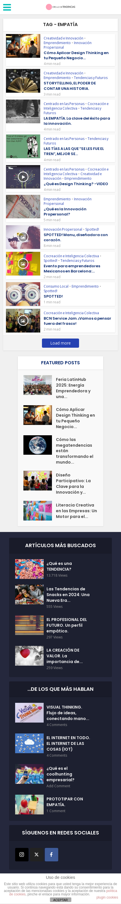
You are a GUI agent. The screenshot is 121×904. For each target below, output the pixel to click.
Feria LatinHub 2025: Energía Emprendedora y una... (73, 388)
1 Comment (56, 811)
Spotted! (92, 229)
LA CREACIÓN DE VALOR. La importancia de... (65, 656)
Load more (60, 343)
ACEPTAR (60, 900)
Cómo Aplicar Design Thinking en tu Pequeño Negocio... (76, 55)
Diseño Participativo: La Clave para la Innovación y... (73, 483)
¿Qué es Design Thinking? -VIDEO (76, 184)
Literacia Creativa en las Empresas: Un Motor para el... (76, 511)
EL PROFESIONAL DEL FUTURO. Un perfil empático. (67, 625)
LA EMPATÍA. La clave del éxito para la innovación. (77, 121)
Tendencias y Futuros (91, 77)
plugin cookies (107, 897)
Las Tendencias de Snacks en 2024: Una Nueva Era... (68, 595)
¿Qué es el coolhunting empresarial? (60, 774)
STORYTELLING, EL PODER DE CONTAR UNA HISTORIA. (70, 85)
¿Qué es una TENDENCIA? (59, 566)
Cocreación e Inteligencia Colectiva (76, 106)
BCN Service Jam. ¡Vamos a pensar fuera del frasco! (77, 321)
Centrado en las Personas (64, 103)
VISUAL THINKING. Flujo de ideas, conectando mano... (68, 713)
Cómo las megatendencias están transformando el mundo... (74, 451)
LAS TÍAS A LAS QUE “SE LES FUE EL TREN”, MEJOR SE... (74, 151)
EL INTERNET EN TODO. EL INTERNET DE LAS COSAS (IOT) (68, 743)
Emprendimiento (57, 42)
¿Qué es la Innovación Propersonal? (65, 211)
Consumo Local (56, 286)
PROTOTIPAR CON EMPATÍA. (65, 802)
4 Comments (57, 725)
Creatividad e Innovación (63, 38)
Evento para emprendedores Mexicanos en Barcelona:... (72, 268)
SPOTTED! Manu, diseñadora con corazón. (76, 237)
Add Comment (58, 786)
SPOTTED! (53, 296)
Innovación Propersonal (63, 229)
